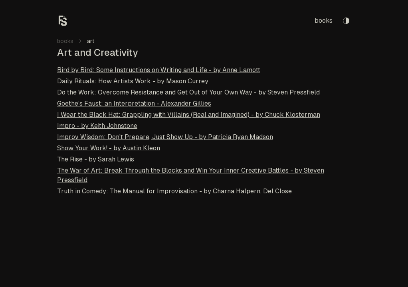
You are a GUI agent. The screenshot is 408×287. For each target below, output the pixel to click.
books (324, 20)
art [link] (91, 41)
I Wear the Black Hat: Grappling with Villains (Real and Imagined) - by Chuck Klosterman (188, 114)
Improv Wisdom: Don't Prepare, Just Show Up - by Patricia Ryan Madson (165, 137)
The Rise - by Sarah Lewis (95, 159)
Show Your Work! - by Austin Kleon (108, 148)
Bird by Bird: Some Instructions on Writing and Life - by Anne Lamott (158, 70)
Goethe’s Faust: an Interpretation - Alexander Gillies (134, 103)
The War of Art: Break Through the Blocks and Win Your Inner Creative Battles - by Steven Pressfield (190, 175)
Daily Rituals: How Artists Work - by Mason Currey (132, 81)
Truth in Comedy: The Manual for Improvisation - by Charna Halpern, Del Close (174, 191)
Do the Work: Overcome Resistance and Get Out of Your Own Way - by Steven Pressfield (188, 92)
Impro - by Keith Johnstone (97, 126)
